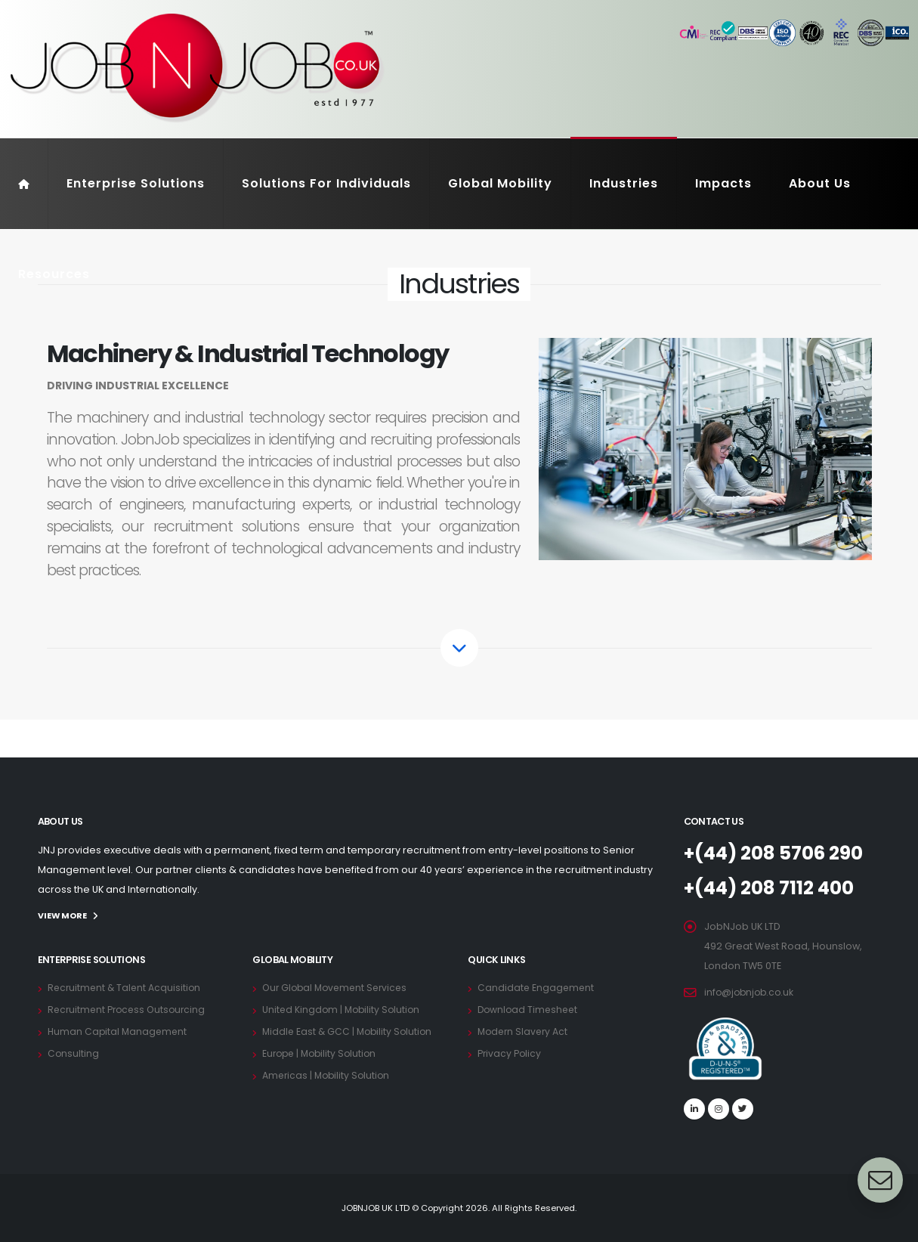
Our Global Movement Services (338, 986)
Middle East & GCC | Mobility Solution (349, 1030)
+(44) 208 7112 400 (772, 888)
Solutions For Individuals (326, 183)
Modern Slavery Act (525, 1030)
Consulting (74, 1052)
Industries (623, 183)
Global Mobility (500, 183)
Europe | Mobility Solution (322, 1052)
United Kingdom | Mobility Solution (343, 1008)
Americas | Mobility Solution (328, 1074)
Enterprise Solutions (135, 183)
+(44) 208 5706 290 (777, 853)
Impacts (723, 183)
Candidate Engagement (537, 986)
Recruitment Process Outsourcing (130, 1008)
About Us (820, 183)
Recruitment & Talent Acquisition (126, 986)
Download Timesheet (530, 1008)
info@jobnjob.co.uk (751, 992)
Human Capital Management (119, 1030)
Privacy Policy (510, 1052)
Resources (54, 274)
